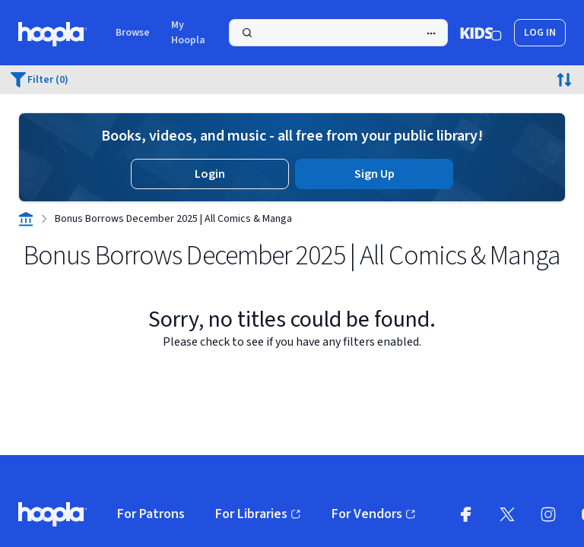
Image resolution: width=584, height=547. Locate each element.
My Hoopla (188, 32)
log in (540, 32)
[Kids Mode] (481, 33)
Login (210, 174)
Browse (133, 32)
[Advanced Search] (431, 33)
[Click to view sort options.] (564, 80)
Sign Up (374, 174)
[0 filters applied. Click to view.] (39, 79)
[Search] (338, 32)
